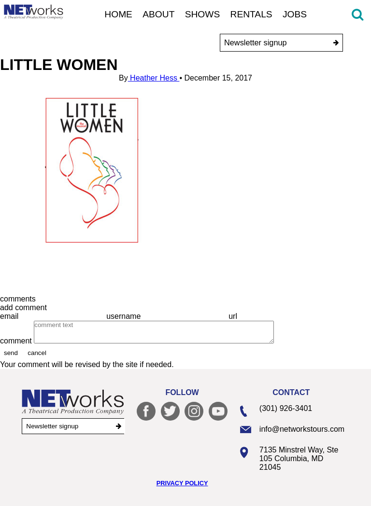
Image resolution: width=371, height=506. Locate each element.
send (11, 352)
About (158, 14)
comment (17, 341)
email (10, 316)
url (233, 316)
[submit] (335, 42)
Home (118, 14)
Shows (202, 14)
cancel (37, 352)
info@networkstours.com (301, 429)
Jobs (295, 14)
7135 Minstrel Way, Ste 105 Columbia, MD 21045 (299, 458)
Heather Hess (154, 78)
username (124, 316)
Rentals (251, 14)
